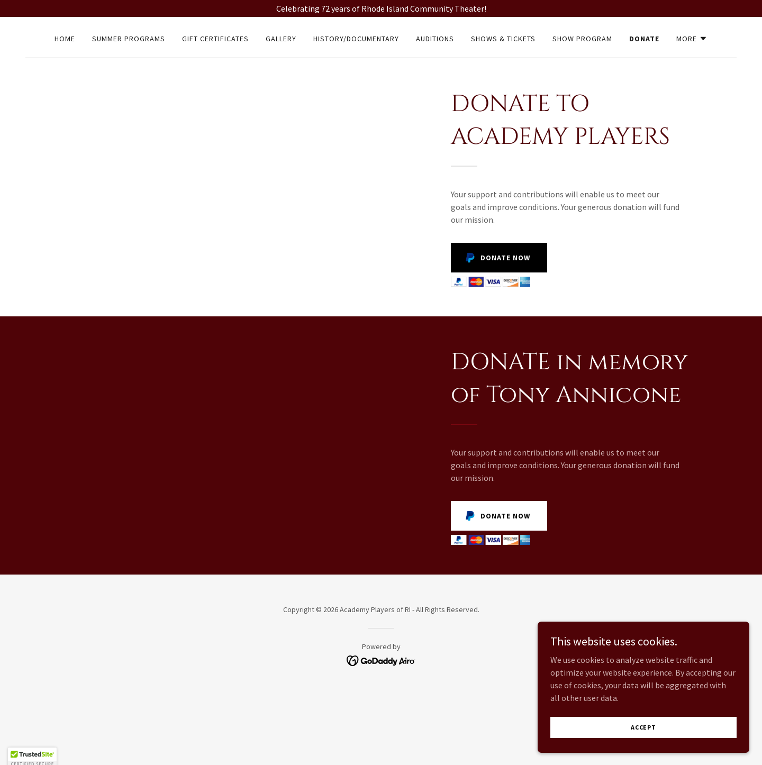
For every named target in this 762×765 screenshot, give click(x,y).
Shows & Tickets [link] (503, 38)
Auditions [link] (435, 38)
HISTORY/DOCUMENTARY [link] (356, 38)
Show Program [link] (582, 38)
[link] (381, 659)
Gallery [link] (281, 38)
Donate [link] (644, 38)
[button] (691, 38)
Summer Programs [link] (128, 38)
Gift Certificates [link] (215, 38)
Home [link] (65, 38)
